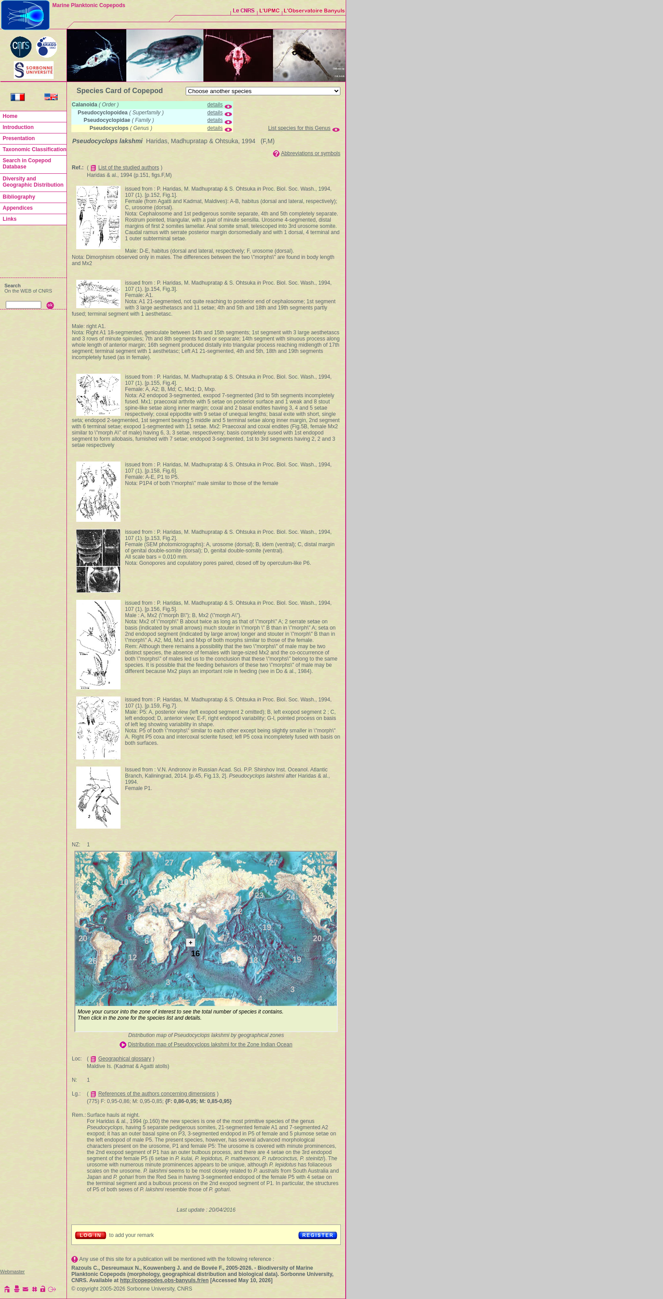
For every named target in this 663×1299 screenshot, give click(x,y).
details (215, 105)
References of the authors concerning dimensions (156, 1094)
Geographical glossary (124, 1059)
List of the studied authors (128, 167)
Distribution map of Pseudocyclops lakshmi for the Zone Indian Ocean (210, 1044)
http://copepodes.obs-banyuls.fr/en (164, 1280)
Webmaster (12, 1271)
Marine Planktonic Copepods (88, 5)
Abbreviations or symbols (310, 153)
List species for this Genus (299, 128)
